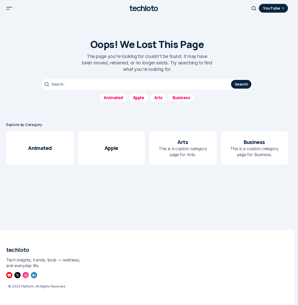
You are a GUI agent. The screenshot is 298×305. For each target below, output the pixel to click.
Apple (138, 101)
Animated (113, 101)
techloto (143, 10)
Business (181, 101)
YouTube (274, 10)
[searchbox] (137, 88)
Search (241, 88)
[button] (9, 10)
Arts (158, 101)
